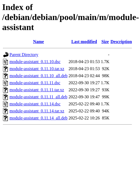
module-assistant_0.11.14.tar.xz (36, 111)
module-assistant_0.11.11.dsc (34, 82)
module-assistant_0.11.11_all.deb (38, 97)
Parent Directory (23, 54)
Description (121, 41)
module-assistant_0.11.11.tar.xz (36, 89)
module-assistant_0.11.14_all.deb (38, 118)
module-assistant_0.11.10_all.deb (38, 75)
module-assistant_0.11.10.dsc (34, 61)
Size (105, 41)
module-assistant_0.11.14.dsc (34, 104)
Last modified (84, 41)
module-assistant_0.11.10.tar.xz (36, 68)
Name (38, 41)
